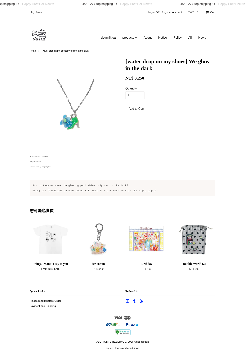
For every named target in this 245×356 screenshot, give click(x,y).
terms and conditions (127, 348)
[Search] (41, 12)
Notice (162, 37)
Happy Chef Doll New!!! (41, 4)
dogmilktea (108, 37)
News (202, 37)
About (148, 37)
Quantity (131, 88)
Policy (178, 37)
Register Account (172, 12)
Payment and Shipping (43, 306)
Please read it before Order (45, 300)
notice (109, 348)
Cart (212, 12)
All (190, 37)
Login (151, 12)
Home (33, 51)
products (129, 37)
